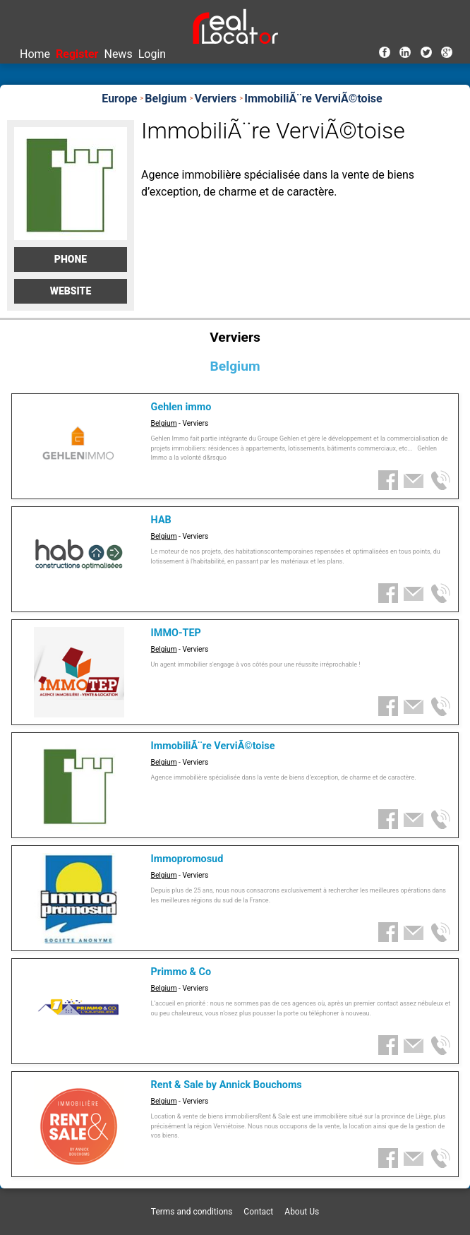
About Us (301, 1212)
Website (71, 291)
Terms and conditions (192, 1212)
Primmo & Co (181, 972)
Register (77, 54)
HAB (161, 520)
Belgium (164, 423)
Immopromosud (187, 859)
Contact (258, 1212)
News (118, 54)
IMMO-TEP (176, 633)
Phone (70, 259)
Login (152, 54)
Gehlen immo (181, 407)
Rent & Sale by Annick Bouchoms (226, 1085)
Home (35, 54)
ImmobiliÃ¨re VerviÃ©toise (213, 746)
